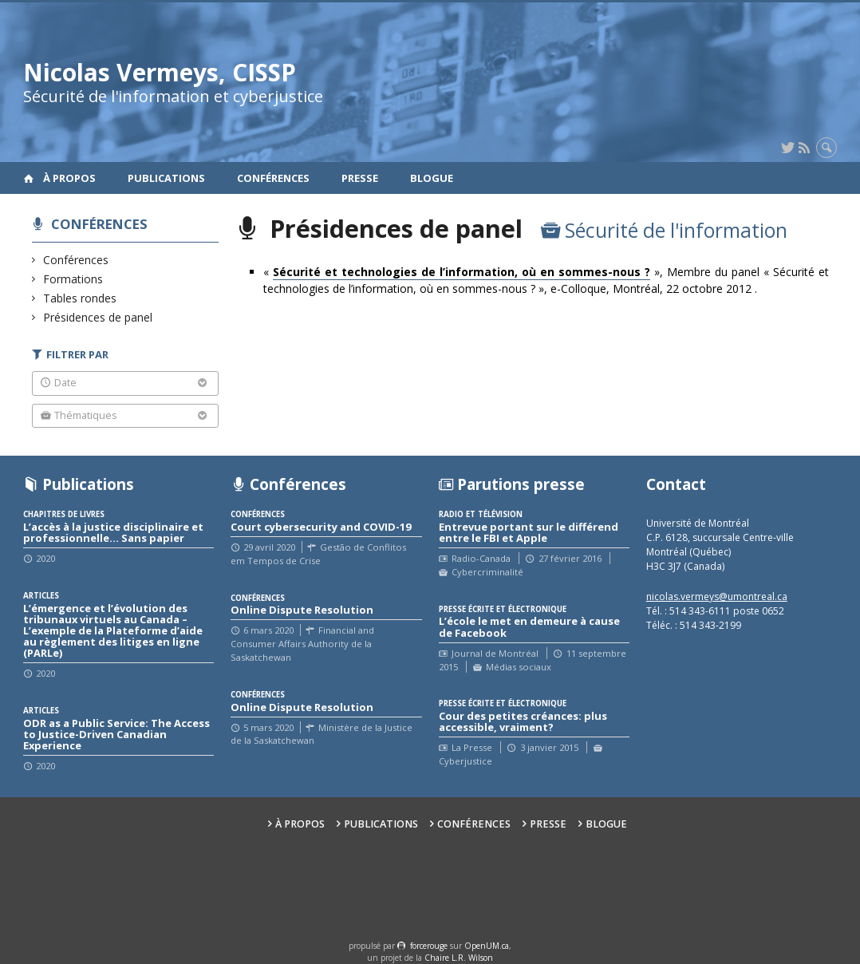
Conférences (273, 178)
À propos (69, 178)
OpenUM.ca (486, 945)
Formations (73, 278)
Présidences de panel (98, 317)
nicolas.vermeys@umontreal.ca (716, 596)
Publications (166, 178)
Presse (359, 178)
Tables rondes (80, 298)
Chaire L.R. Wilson (458, 957)
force (429, 945)
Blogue (431, 178)
